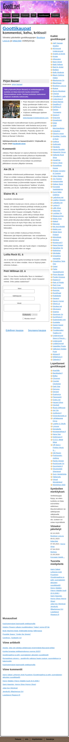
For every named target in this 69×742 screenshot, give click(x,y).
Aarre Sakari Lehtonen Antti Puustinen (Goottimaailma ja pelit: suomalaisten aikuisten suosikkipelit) (57, 577)
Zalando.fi (57, 359)
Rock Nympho (58, 288)
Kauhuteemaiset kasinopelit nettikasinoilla (19, 624)
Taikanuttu (57, 477)
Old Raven (57, 453)
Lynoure (56, 426)
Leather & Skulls (59, 424)
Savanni (56, 298)
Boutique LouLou (59, 86)
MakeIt (55, 221)
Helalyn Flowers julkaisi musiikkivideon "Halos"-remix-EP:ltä (26, 627)
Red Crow (57, 285)
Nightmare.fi (57, 437)
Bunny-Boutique (59, 91)
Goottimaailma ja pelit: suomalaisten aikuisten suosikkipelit (25, 655)
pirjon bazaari (17, 84)
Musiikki (55, 15)
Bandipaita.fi (58, 373)
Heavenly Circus (59, 152)
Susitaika (56, 322)
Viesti (19, 303)
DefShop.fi (57, 107)
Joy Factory (57, 179)
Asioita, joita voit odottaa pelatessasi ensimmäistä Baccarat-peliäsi (29, 648)
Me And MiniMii (59, 227)
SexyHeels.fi (58, 466)
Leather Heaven (59, 200)
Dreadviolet (57, 120)
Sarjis (15, 20)
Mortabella (57, 429)
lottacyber (17, 41)
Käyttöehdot (37, 739)
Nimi (19, 288)
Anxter (55, 56)
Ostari (55, 266)
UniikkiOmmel (58, 343)
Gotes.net (57, 400)
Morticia (56, 240)
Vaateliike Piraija (59, 346)
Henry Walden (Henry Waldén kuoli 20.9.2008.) (58, 590)
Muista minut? (30, 319)
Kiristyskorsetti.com (60, 416)
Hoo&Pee (56, 160)
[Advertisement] (26, 60)
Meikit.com (57, 229)
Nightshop (57, 250)
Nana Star (57, 434)
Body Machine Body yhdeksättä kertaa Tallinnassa (22, 631)
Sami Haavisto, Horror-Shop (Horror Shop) (58, 598)
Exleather (56, 131)
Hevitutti (56, 405)
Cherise (56, 94)
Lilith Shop (57, 208)
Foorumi (25, 15)
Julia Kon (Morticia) (58, 604)
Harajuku (56, 147)
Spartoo (56, 312)
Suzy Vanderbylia (59, 474)
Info (26, 739)
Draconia (56, 118)
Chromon (56, 378)
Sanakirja (50, 739)
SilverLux (56, 304)
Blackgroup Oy (58, 80)
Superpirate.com (59, 320)
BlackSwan (57, 83)
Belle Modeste (58, 72)
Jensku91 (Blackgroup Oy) (13, 691)
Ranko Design (58, 461)
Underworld (57, 341)
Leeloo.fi (56, 205)
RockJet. (56, 290)
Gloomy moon (58, 133)
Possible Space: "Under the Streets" (17, 634)
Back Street (57, 62)
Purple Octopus (59, 277)
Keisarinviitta (58, 181)
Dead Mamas (58, 102)
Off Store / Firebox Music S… (58, 447)
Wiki (33, 15)
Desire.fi (56, 115)
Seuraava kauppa (37, 330)
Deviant (56, 392)
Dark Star (56, 386)
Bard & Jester (58, 67)
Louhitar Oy (57, 213)
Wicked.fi (56, 354)
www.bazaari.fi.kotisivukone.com (35, 118)
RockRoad (57, 293)
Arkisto (15, 15)
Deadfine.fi (57, 104)
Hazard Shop (58, 402)
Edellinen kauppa (15, 330)
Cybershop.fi (58, 99)
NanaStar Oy (58, 248)
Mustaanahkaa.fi (59, 432)
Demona (56, 389)
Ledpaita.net (58, 203)
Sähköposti (17, 296)
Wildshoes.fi (57, 357)
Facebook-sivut (18, 144)
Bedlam (56, 70)
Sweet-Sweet (58, 325)
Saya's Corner (58, 301)
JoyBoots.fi (57, 413)
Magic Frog (57, 219)
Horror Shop (57, 163)
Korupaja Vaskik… (57, 557)
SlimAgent (57, 309)
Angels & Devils (59, 54)
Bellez (55, 376)
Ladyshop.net (58, 197)
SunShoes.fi (57, 317)
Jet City (56, 410)
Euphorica (57, 394)
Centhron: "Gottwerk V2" (12, 638)
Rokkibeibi (57, 296)
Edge (55, 123)
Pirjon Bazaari (58, 274)
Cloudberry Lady (59, 96)
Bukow (55, 88)
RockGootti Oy (58, 463)
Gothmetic (57, 144)
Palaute (7, 20)
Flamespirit (57, 397)
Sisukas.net (57, 306)
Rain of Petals (58, 282)
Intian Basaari (58, 176)
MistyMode (57, 237)
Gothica (56, 141)
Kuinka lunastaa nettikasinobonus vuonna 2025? (22, 651)
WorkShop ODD (59, 485)
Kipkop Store (58, 184)
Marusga (56, 224)
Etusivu (6, 15)
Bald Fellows (58, 64)
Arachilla (56, 370)
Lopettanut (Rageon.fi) (11, 695)
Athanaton (57, 59)
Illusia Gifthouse (59, 408)
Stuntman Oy (58, 314)
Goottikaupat (44, 15)
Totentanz (57, 328)
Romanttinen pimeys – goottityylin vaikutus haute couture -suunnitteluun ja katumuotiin (32, 659)
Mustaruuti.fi (57, 242)
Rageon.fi (56, 280)
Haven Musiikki (59, 149)
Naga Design (58, 245)
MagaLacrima (58, 216)
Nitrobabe (57, 253)
